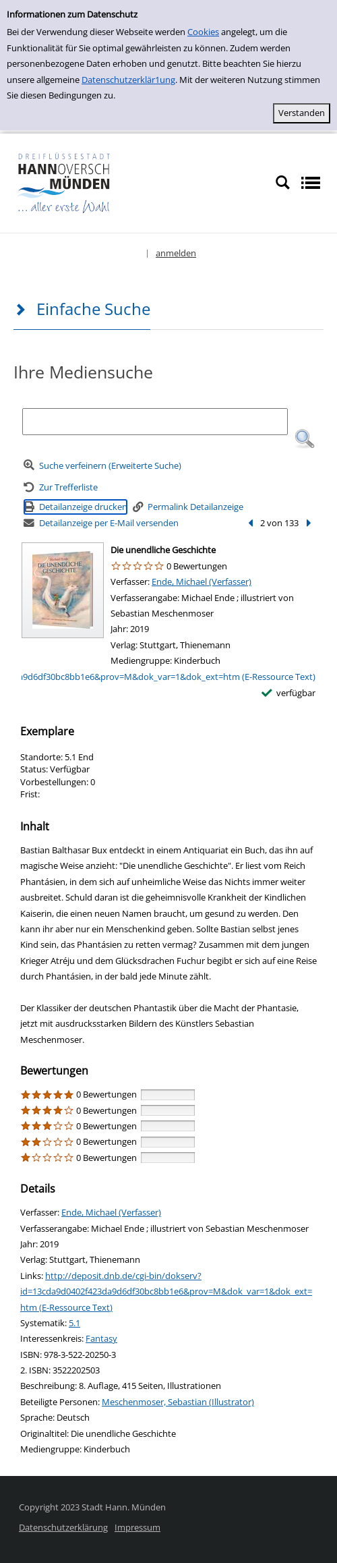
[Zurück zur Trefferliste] (61, 487)
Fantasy (101, 1338)
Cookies (203, 32)
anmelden (176, 253)
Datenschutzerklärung (63, 1527)
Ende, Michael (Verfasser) (201, 581)
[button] (305, 439)
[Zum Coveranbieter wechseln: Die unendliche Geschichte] (63, 590)
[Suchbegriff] (154, 421)
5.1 (74, 1323)
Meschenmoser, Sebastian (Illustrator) (178, 1402)
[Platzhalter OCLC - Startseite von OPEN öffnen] (105, 182)
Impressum (137, 1527)
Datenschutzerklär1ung (128, 80)
